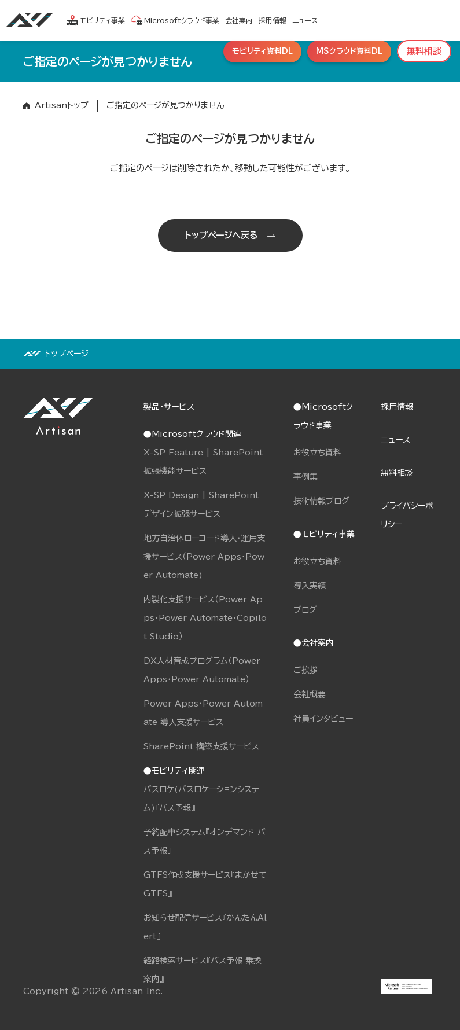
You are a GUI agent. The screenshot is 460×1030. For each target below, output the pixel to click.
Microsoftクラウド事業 (175, 20)
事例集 (305, 477)
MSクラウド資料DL (349, 51)
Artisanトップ (62, 105)
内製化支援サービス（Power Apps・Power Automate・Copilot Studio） (205, 618)
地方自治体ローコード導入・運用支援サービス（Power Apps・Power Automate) (204, 556)
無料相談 (397, 473)
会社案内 (239, 20)
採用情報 (272, 20)
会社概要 (309, 694)
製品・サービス (168, 407)
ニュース (305, 20)
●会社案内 (313, 643)
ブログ (305, 610)
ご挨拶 (305, 670)
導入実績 (309, 586)
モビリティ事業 (96, 20)
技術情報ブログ (321, 501)
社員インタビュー (323, 719)
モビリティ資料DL (262, 51)
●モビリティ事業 (324, 534)
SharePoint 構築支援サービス (201, 746)
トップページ (67, 354)
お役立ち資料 (317, 452)
